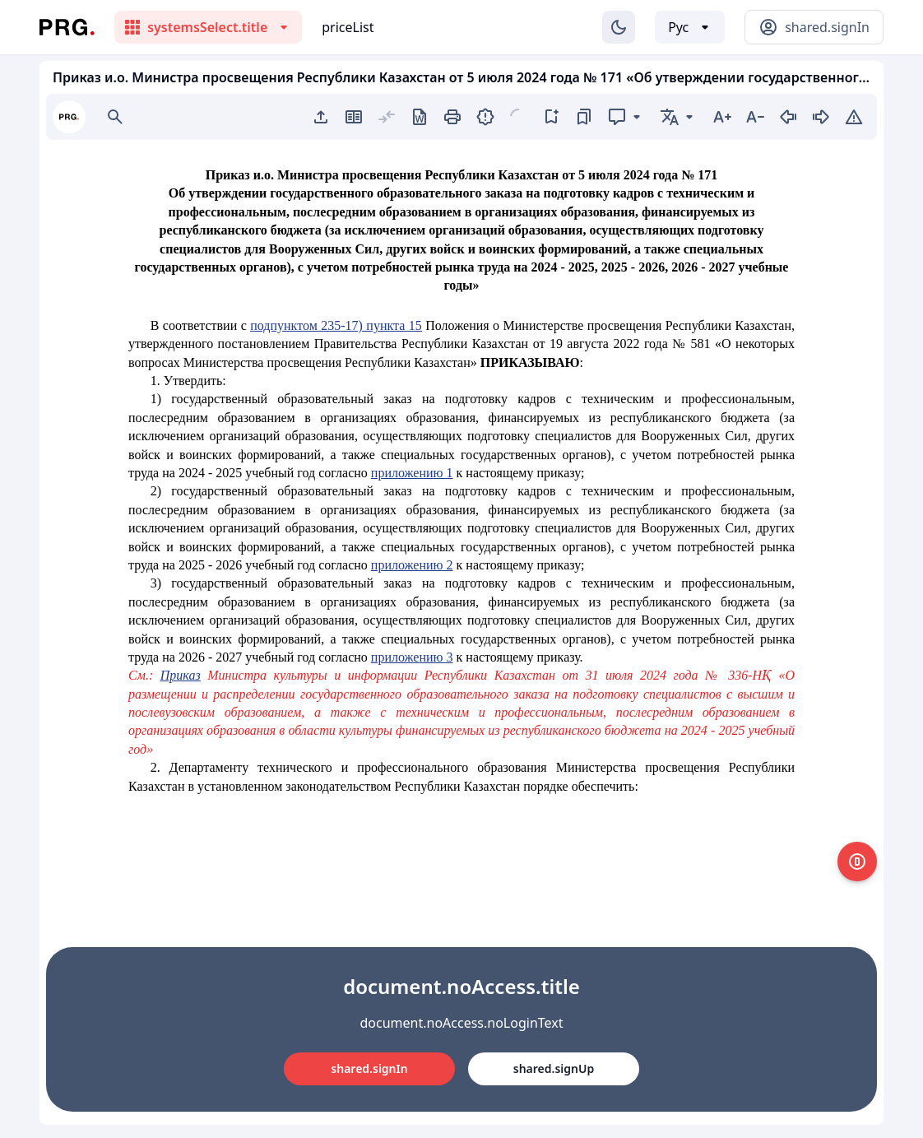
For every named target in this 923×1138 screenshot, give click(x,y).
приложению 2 (412, 565)
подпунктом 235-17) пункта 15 (336, 325)
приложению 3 (412, 657)
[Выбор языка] (690, 27)
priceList (347, 27)
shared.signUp (553, 1068)
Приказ (180, 675)
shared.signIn (369, 1068)
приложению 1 (412, 473)
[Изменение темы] (618, 27)
